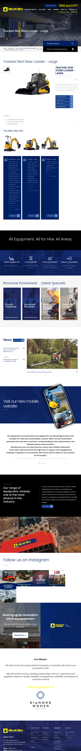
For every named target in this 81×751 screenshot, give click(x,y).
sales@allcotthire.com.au (14, 729)
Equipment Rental (30, 9)
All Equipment (58, 711)
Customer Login (64, 12)
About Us (64, 9)
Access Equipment (57, 715)
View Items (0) (52, 5)
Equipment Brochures (45, 717)
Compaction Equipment (57, 721)
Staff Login (74, 12)
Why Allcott (34, 716)
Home (4, 48)
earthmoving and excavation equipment (14, 204)
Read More (19, 614)
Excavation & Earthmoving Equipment (25, 48)
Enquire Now (59, 100)
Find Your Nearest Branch (57, 49)
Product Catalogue (45, 712)
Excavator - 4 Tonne (32, 156)
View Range (12, 210)
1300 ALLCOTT (68, 5)
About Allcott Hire (35, 712)
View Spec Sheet (61, 97)
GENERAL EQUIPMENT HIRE (11, 257)
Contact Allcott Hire (70, 712)
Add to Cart (59, 103)
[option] (32, 85)
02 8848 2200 (12, 727)
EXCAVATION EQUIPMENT (50, 257)
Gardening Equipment (57, 731)
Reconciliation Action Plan (35, 731)
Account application (34, 737)
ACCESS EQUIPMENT (31, 257)
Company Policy (54, 748)
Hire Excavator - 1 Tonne (14, 156)
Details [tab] (6, 116)
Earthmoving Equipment (57, 726)
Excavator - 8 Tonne (51, 156)
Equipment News (17, 335)
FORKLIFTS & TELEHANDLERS (69, 257)
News (49, 9)
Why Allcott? (45, 501)
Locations (42, 9)
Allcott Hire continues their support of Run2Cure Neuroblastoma (11, 345)
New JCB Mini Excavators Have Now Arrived (39, 367)
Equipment (11, 48)
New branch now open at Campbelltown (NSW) (10, 355)
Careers (56, 9)
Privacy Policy (44, 748)
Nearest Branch (60, 106)
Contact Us (73, 9)
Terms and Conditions (31, 748)
